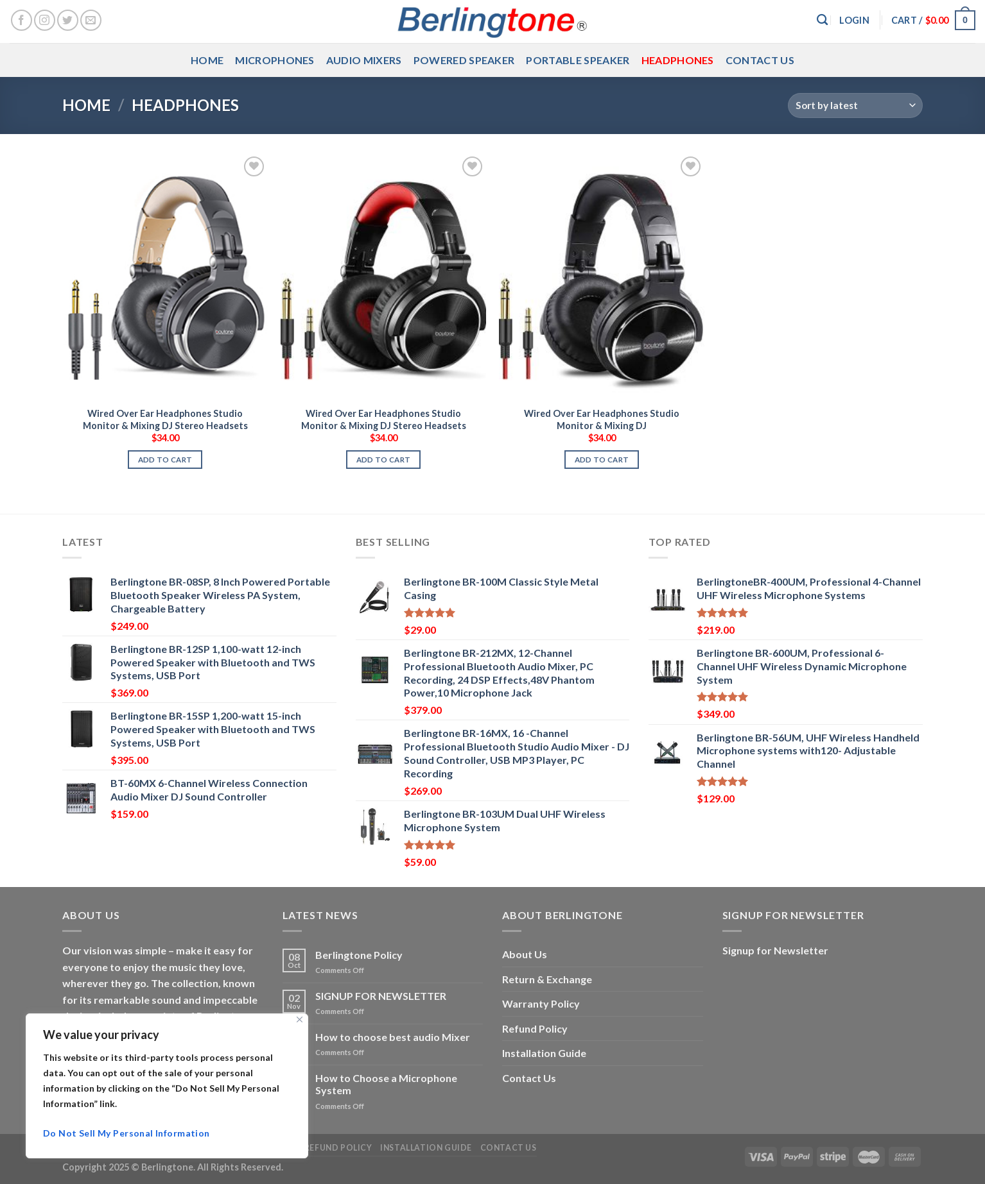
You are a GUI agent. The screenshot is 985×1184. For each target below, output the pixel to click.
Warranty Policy (541, 1003)
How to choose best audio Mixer (392, 1037)
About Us (524, 954)
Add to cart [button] (165, 459)
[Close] (299, 1019)
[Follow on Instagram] (44, 20)
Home (207, 60)
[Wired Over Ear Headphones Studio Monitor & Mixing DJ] (601, 276)
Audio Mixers (364, 60)
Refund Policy (535, 1028)
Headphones (677, 60)
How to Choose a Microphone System (386, 1084)
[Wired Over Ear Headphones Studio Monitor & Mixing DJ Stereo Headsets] (165, 276)
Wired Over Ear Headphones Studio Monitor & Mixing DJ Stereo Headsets (165, 419)
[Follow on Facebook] (21, 20)
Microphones (275, 60)
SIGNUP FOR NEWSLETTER (380, 996)
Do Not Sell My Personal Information (126, 1133)
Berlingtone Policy (359, 955)
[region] (167, 1085)
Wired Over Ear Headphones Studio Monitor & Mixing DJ (601, 419)
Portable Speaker (577, 60)
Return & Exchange (547, 979)
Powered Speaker (464, 60)
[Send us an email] (90, 20)
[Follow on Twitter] (67, 20)
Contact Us (760, 60)
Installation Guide (544, 1053)
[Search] (822, 20)
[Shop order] (855, 105)
